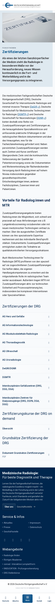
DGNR (40, 118)
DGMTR (22, 114)
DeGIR (34, 106)
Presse (7, 527)
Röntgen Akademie (13, 560)
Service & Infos (13, 517)
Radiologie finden (12, 555)
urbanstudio (34, 588)
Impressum (35, 523)
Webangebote (12, 549)
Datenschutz (36, 527)
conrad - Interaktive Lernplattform (19, 564)
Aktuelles (8, 523)
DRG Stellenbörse (12, 573)
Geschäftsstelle (11, 531)
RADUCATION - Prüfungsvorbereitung (21, 568)
